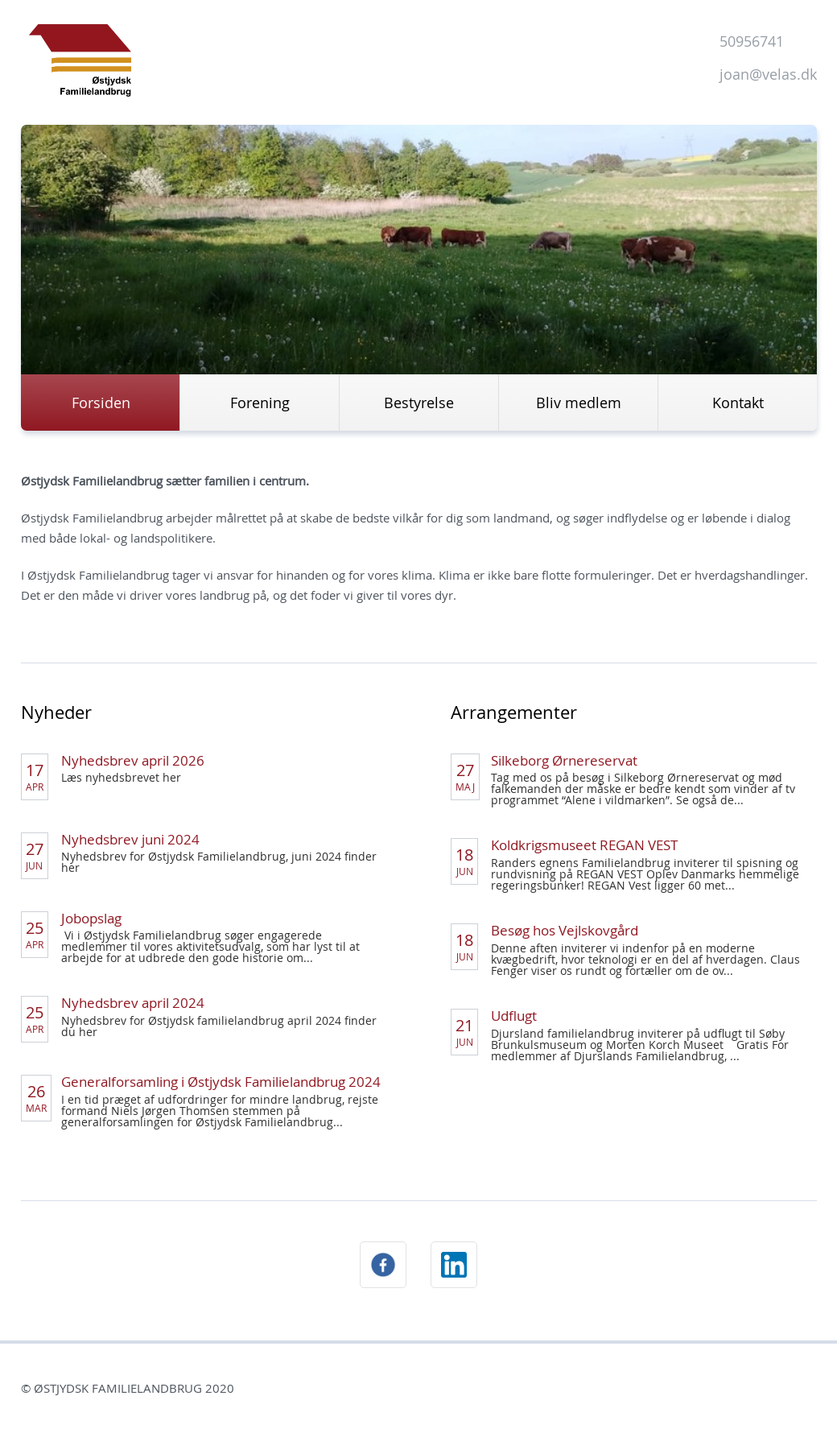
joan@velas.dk (768, 74)
